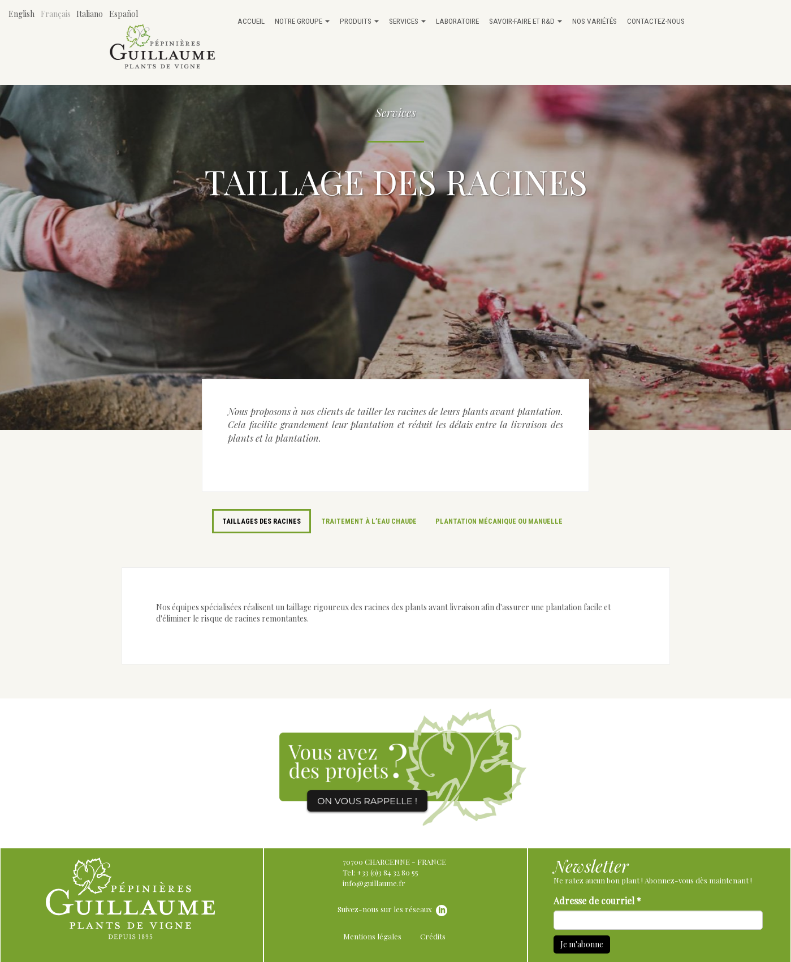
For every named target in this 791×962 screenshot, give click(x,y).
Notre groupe (302, 20)
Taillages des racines (261, 521)
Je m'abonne (581, 944)
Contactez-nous (656, 20)
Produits (359, 20)
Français (56, 13)
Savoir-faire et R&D (525, 20)
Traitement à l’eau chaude (369, 521)
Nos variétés (594, 20)
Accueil (251, 20)
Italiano (89, 13)
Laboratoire (457, 20)
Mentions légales (372, 936)
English (21, 13)
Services (407, 20)
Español (123, 13)
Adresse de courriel (597, 901)
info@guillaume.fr (374, 883)
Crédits (433, 936)
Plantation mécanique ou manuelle (499, 521)
